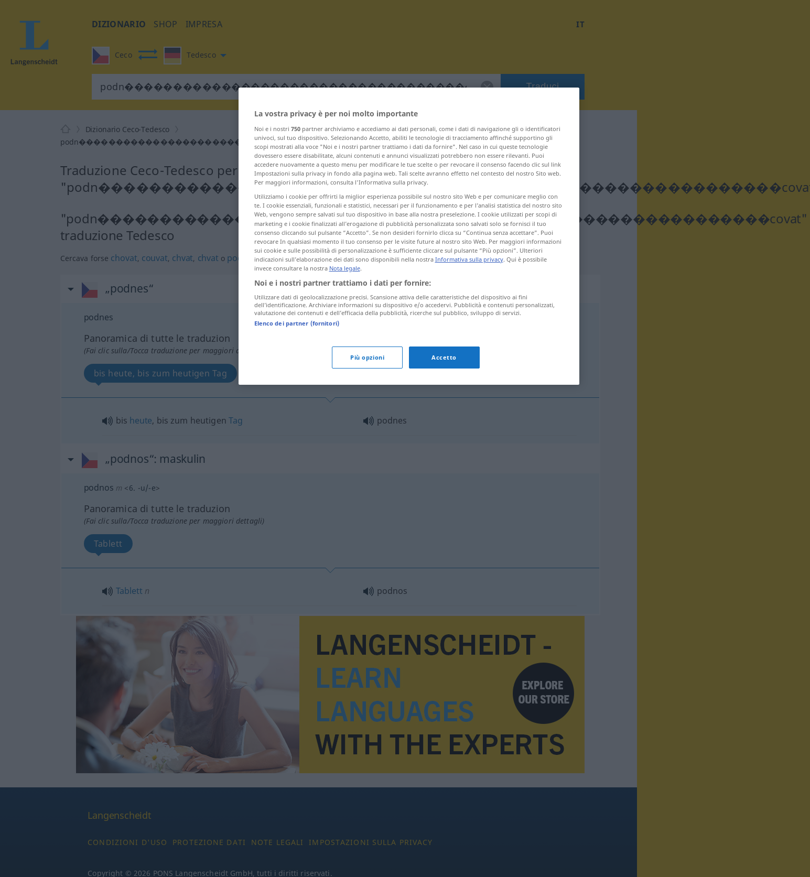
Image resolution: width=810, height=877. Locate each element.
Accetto (444, 357)
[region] (409, 236)
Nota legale (344, 268)
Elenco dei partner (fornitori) (296, 323)
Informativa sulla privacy (469, 259)
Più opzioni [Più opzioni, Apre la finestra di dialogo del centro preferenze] (367, 357)
